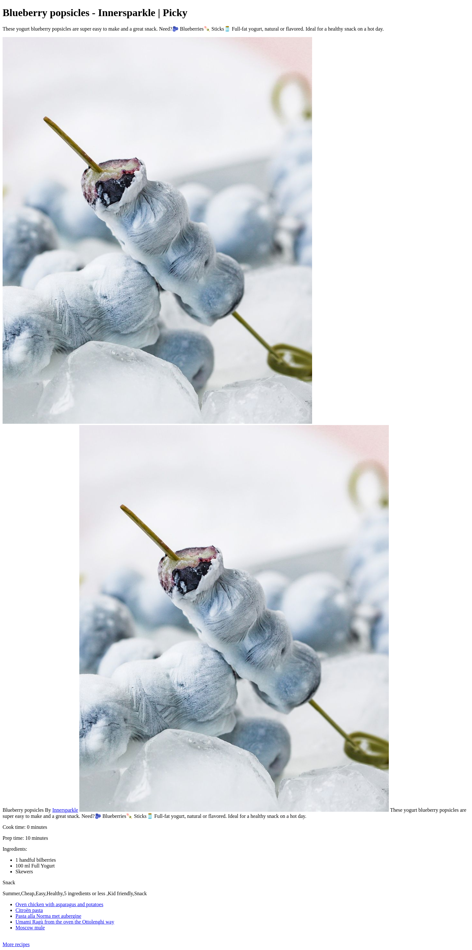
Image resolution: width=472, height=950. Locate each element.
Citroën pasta (29, 910)
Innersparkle (65, 810)
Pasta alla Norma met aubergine (48, 916)
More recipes (16, 944)
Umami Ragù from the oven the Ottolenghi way (64, 922)
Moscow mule (30, 927)
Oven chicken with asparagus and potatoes (59, 904)
